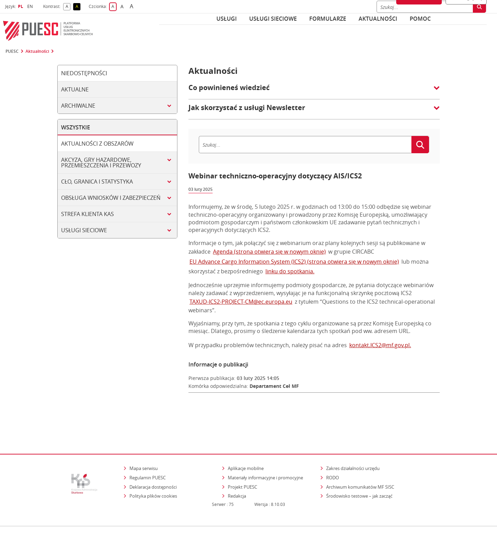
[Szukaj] (305, 144)
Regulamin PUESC (147, 447)
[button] (314, 91)
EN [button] (31, 6)
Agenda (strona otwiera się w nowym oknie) (269, 251)
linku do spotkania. (289, 271)
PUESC (12, 51)
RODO (332, 447)
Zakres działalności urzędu (353, 438)
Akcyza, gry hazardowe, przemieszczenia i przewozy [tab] (101, 162)
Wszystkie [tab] (75, 127)
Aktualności (378, 18)
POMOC (420, 18)
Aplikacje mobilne (246, 439)
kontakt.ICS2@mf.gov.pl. (380, 345)
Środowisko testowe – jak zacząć (359, 466)
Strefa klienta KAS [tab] (87, 214)
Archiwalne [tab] (78, 105)
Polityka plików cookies (153, 466)
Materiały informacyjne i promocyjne (265, 447)
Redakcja (237, 466)
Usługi (226, 18)
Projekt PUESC (242, 457)
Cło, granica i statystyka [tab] (97, 181)
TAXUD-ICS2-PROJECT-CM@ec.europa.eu (240, 301)
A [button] (68, 6)
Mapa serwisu (143, 439)
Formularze (327, 18)
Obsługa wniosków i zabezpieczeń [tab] (110, 198)
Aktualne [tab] (75, 89)
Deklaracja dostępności (153, 457)
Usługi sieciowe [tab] (84, 230)
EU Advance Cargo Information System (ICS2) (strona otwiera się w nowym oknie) (294, 261)
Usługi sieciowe (273, 18)
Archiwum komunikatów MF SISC (360, 457)
